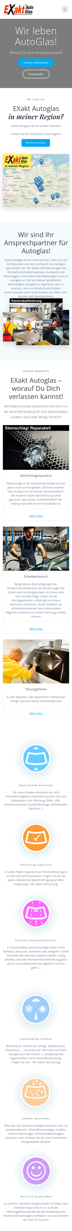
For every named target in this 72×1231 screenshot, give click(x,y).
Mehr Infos (36, 516)
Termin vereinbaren (36, 62)
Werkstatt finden (36, 142)
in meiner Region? (36, 116)
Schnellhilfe (35, 74)
